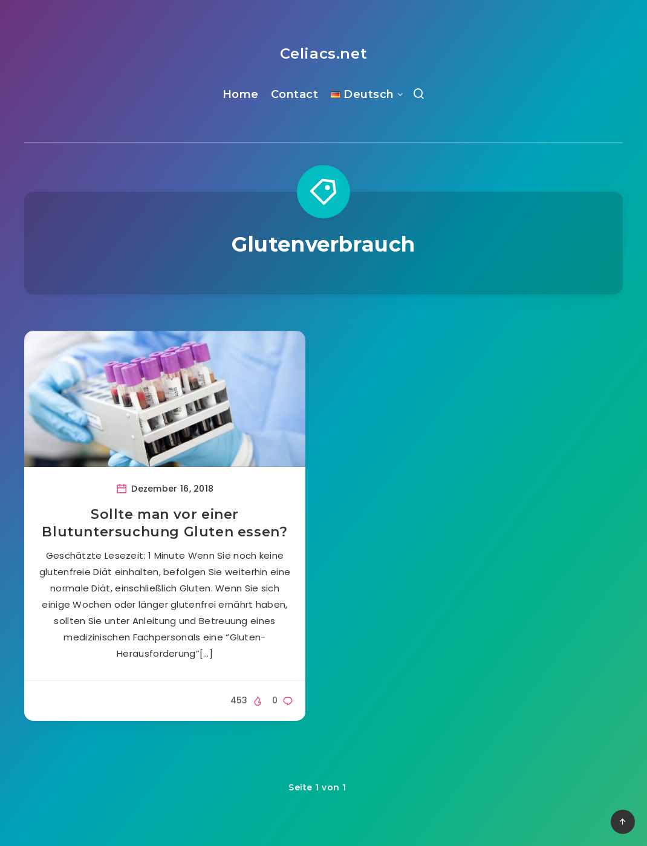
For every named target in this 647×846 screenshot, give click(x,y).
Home (241, 94)
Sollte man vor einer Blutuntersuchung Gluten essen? (164, 523)
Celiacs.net (324, 53)
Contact (295, 94)
